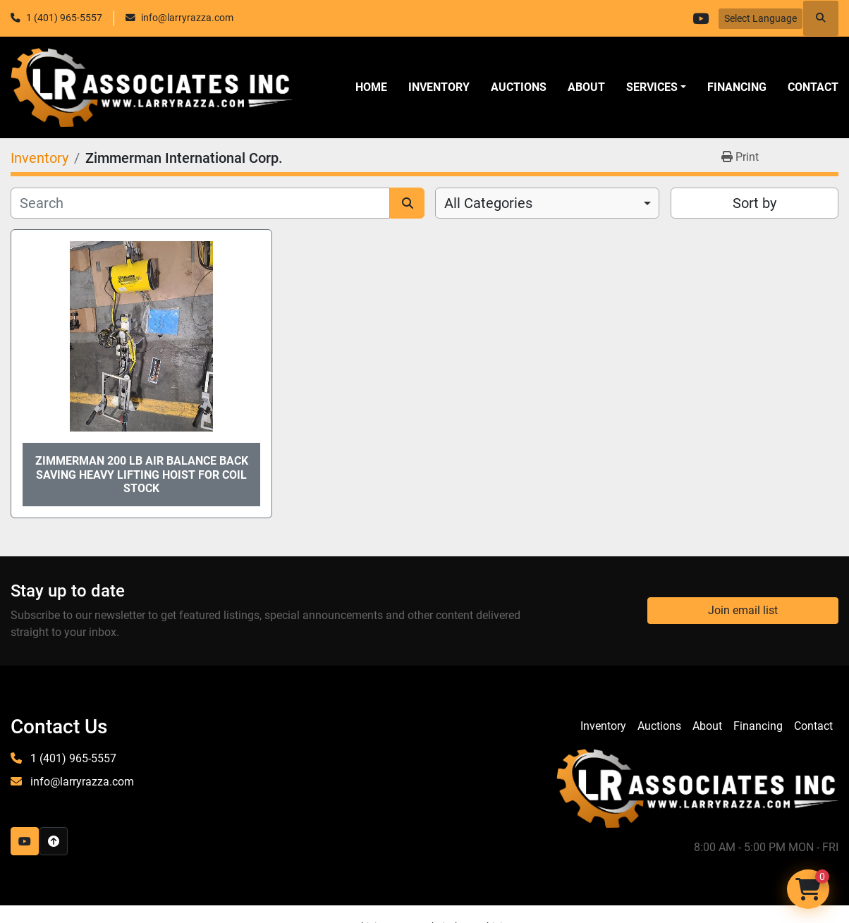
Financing (736, 87)
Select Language (760, 18)
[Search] (200, 203)
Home (371, 87)
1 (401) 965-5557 (64, 17)
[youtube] (700, 18)
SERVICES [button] (652, 87)
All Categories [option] (488, 203)
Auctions (518, 87)
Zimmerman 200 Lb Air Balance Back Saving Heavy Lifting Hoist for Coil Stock (141, 474)
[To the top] (53, 841)
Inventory (439, 87)
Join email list (743, 610)
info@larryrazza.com (187, 17)
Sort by (754, 203)
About (586, 87)
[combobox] (547, 203)
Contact (813, 87)
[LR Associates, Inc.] (697, 787)
